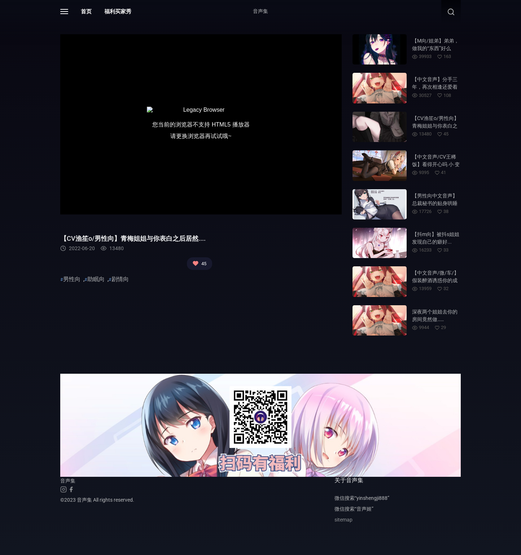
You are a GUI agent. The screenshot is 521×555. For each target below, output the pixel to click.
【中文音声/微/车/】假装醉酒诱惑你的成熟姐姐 (435, 280)
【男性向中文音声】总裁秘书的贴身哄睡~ (434, 203)
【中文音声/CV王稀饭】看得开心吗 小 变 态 (436, 164)
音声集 (260, 11)
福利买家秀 (117, 11)
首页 (86, 11)
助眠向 (96, 279)
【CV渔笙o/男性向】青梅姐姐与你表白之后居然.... (435, 125)
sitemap (343, 520)
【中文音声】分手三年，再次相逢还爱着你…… (434, 86)
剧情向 (120, 279)
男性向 (71, 279)
